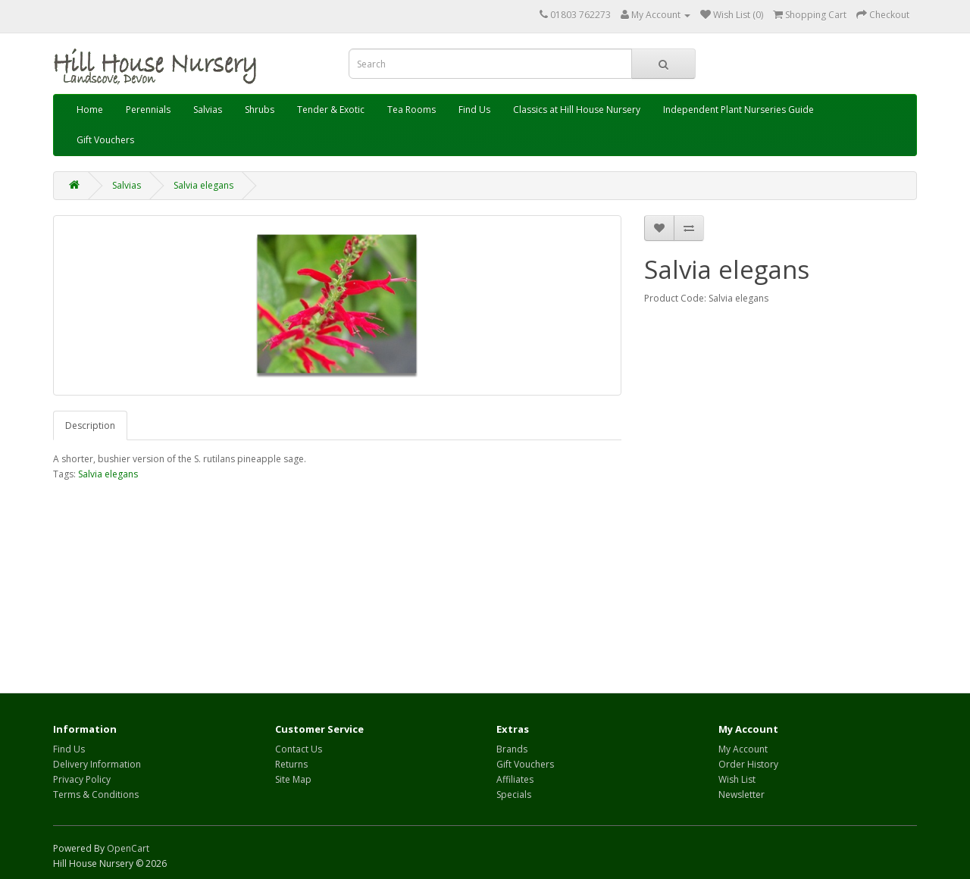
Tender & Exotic (331, 109)
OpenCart (128, 848)
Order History (748, 764)
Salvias (207, 109)
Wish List (737, 779)
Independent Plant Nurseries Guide (738, 109)
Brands (511, 749)
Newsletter (741, 794)
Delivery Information (97, 764)
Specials (513, 794)
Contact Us (298, 749)
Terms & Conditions (96, 794)
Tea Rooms (411, 109)
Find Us (474, 109)
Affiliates (515, 779)
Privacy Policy (82, 779)
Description (90, 425)
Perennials (148, 109)
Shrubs (259, 109)
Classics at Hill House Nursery (576, 109)
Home (90, 109)
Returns (291, 764)
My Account (743, 749)
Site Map (293, 779)
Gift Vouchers (105, 139)
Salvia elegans (203, 185)
